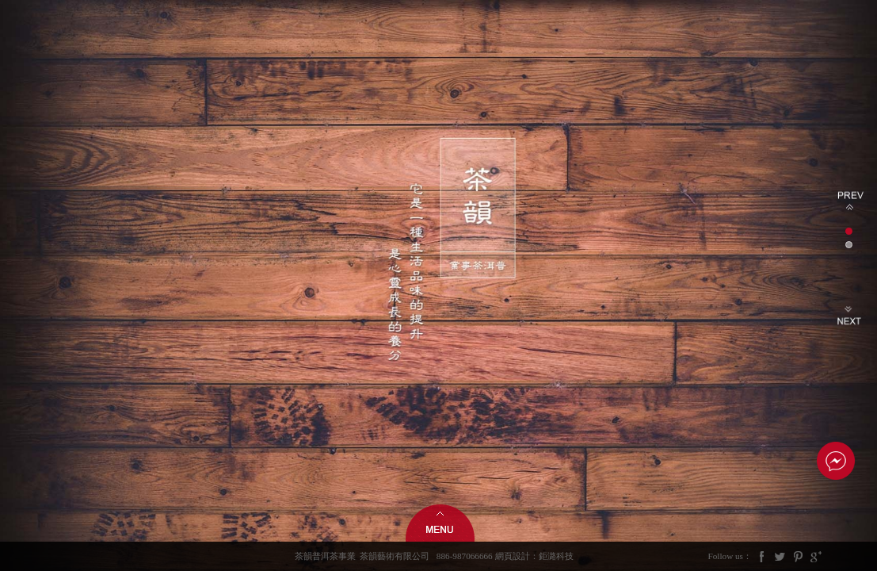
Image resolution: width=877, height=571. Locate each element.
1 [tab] (848, 231)
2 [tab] (848, 244)
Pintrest (798, 556)
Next (850, 316)
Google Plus (816, 556)
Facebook (762, 556)
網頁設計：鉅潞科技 (534, 556)
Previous (850, 201)
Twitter (780, 556)
